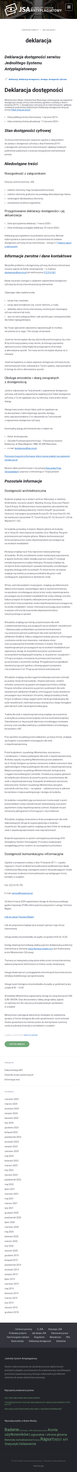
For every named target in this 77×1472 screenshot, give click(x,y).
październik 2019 (13, 1265)
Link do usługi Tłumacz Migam (19, 917)
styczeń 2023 (11, 1175)
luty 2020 (9, 1246)
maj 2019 (9, 1288)
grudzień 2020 (12, 1213)
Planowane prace (59, 1333)
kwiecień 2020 (11, 1236)
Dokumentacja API (14, 1070)
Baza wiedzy (17, 1341)
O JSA (40, 1329)
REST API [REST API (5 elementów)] (61, 1439)
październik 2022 (13, 1179)
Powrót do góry (38, 1466)
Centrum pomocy (30, 30)
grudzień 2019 (12, 1255)
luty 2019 (9, 1303)
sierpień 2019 (11, 1274)
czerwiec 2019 (12, 1284)
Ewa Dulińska (31, 1035)
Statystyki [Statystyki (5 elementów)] (12, 1444)
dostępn (44, 79)
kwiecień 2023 (11, 1160)
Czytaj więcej (17, 1044)
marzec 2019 (11, 1298)
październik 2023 (13, 1137)
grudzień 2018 (12, 1312)
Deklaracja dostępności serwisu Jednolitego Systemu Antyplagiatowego (32, 63)
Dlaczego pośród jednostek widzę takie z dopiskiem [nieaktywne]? (33, 1409)
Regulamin (39, 1337)
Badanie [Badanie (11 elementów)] (12, 1429)
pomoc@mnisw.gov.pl (22, 893)
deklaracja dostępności (29, 79)
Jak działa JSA (39, 1333)
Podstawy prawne (18, 1333)
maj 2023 (9, 1156)
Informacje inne (12, 1079)
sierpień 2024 (11, 1113)
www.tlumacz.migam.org (40, 948)
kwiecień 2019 (11, 1293)
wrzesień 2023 (12, 1142)
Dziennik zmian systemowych (19, 1075)
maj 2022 (9, 1184)
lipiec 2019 (10, 1279)
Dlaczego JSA (55, 1329)
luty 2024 (9, 1123)
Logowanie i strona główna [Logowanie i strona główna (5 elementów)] (48, 1434)
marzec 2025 (11, 1104)
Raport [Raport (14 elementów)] (47, 1439)
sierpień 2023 (11, 1146)
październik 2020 (13, 1217)
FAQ (68, 1337)
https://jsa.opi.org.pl (20, 110)
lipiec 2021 (10, 1189)
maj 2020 (9, 1232)
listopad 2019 (11, 1260)
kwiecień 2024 (11, 1118)
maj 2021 (9, 1198)
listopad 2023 (11, 1132)
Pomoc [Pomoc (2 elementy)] (36, 1440)
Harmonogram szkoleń (18, 1337)
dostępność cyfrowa (58, 79)
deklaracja (13, 79)
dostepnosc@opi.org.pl (16, 272)
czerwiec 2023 (12, 1151)
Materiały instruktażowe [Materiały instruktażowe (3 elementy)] (18, 1439)
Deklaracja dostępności (40, 1341)
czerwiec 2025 (12, 1099)
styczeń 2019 (11, 1307)
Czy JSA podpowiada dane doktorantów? (22, 1398)
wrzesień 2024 (12, 1108)
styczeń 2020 (11, 1250)
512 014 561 (50, 272)
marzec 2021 (11, 1203)
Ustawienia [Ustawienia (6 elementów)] (27, 1444)
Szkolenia (61, 1341)
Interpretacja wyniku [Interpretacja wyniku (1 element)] (39, 1431)
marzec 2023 (11, 1165)
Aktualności (48, 30)
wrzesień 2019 (12, 1269)
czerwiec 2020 (12, 1227)
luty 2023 (9, 1170)
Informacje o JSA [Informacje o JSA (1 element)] (26, 1431)
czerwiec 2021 (12, 1194)
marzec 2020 (11, 1241)
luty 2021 (9, 1208)
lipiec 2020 (10, 1222)
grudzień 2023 (12, 1127)
